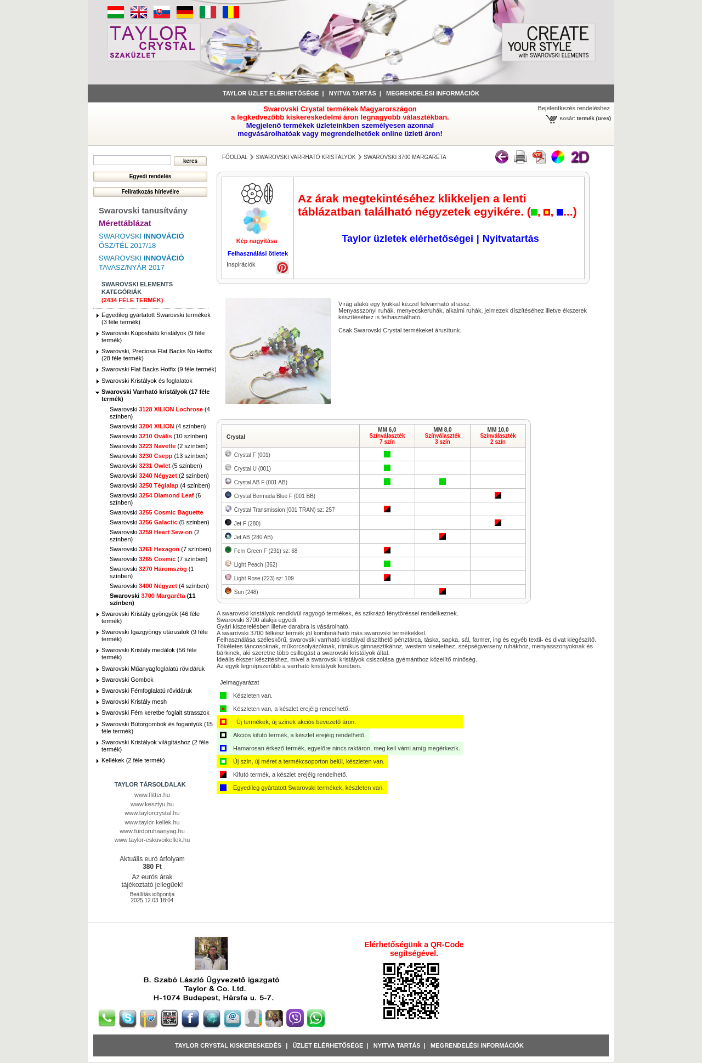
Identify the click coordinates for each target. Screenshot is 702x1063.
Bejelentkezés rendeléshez (574, 108)
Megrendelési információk (432, 93)
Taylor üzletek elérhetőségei (407, 238)
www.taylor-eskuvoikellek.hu (152, 839)
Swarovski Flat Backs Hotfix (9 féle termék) (159, 369)
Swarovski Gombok (127, 679)
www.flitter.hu (152, 794)
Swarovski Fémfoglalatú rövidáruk (146, 690)
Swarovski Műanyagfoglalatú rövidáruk (153, 668)
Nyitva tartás (352, 93)
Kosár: (567, 118)
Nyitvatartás (511, 238)
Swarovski (156, 512)
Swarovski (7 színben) (160, 549)
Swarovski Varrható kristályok (305, 157)
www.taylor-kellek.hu (151, 822)
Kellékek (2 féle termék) (133, 760)
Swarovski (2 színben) (159, 446)
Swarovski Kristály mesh (134, 701)
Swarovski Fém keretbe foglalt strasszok (155, 712)
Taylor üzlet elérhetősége (271, 93)
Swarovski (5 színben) (156, 465)
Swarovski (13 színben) (159, 456)
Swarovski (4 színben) (158, 426)
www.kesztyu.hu (152, 804)
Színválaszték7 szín (387, 439)
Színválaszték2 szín (498, 439)
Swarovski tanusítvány (143, 210)
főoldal (235, 157)
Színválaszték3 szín (442, 439)
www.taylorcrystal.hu (151, 813)
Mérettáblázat (125, 223)
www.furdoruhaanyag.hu (152, 831)
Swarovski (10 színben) (158, 436)
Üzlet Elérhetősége (327, 1045)
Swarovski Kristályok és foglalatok (147, 380)
